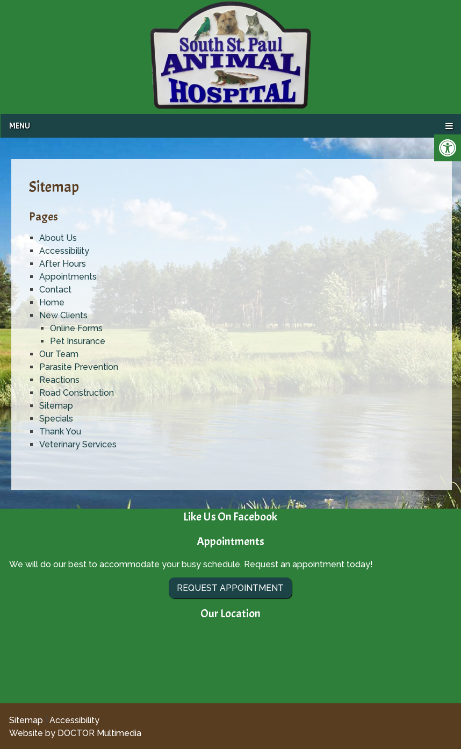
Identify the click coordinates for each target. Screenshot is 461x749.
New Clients (63, 315)
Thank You (60, 431)
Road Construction (76, 393)
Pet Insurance (77, 341)
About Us (58, 238)
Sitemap (56, 406)
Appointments (68, 277)
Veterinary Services (78, 444)
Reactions (59, 380)
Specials (56, 418)
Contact (55, 289)
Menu (19, 125)
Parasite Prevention (78, 367)
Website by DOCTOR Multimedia (75, 733)
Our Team (58, 354)
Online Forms (76, 328)
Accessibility (64, 251)
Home (51, 302)
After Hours (62, 264)
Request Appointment (230, 588)
